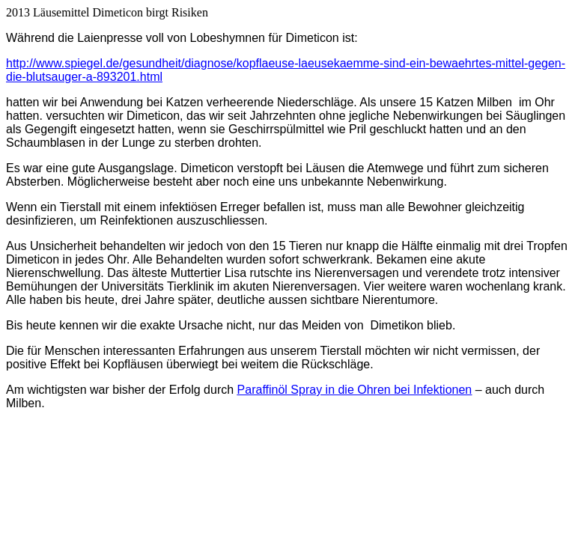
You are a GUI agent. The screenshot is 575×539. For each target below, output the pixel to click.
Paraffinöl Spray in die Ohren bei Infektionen (354, 389)
